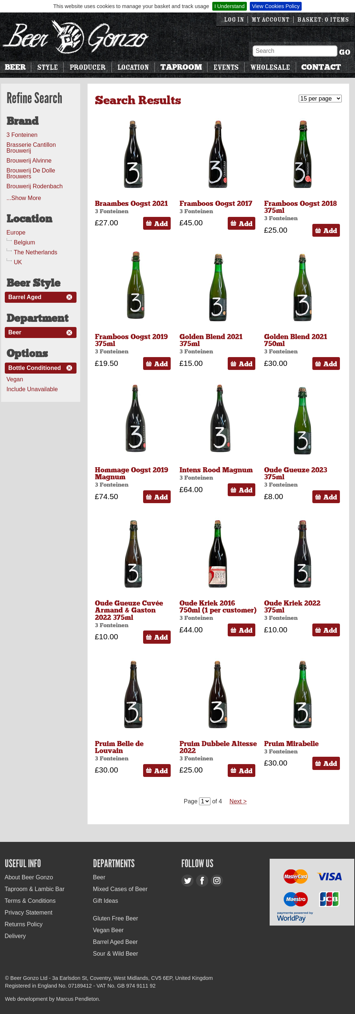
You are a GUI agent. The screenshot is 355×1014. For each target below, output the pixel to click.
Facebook (202, 881)
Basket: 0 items (323, 19)
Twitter (187, 881)
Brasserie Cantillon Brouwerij (31, 148)
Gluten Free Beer (115, 918)
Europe (16, 232)
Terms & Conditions (30, 901)
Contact (321, 67)
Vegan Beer (108, 930)
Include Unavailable (32, 389)
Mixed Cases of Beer (120, 889)
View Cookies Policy (275, 6)
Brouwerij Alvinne (29, 160)
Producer (88, 67)
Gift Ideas (105, 901)
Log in (234, 19)
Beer (15, 67)
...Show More (24, 198)
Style (47, 67)
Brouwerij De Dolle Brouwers (31, 173)
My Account (271, 19)
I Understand (229, 6)
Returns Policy (24, 924)
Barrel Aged (25, 297)
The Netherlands (35, 252)
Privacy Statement (29, 912)
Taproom (181, 67)
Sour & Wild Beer (115, 954)
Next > (238, 801)
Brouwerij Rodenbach (35, 186)
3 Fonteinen (22, 135)
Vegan (15, 379)
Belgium (24, 242)
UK (18, 262)
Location (133, 67)
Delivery (15, 936)
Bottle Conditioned (34, 368)
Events (225, 67)
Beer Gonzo (75, 37)
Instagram (217, 881)
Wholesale (270, 67)
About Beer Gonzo (29, 877)
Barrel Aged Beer (115, 942)
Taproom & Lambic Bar (35, 889)
